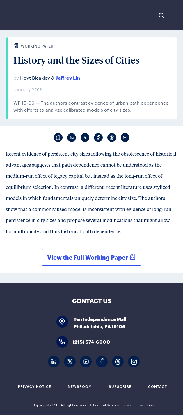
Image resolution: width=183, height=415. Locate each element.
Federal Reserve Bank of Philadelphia (24, 15)
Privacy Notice (34, 386)
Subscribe (120, 386)
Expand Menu (175, 15)
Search (161, 15)
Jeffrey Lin (68, 77)
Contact (157, 386)
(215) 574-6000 (91, 341)
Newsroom (80, 386)
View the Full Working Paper (87, 257)
